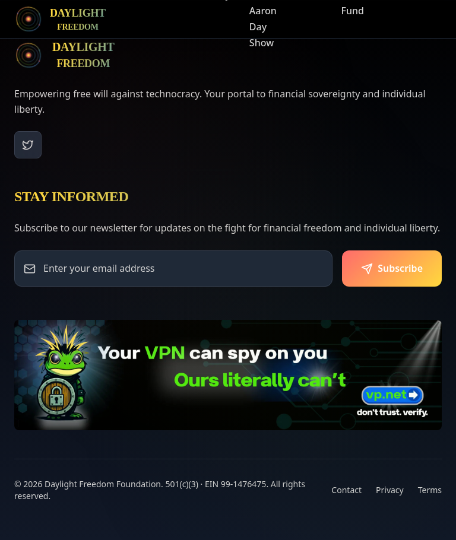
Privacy (390, 489)
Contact (346, 489)
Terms (430, 489)
